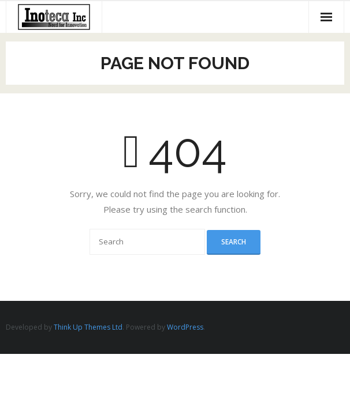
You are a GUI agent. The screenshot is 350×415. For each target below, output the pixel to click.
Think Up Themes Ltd (88, 327)
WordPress (185, 327)
